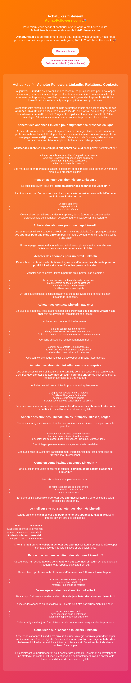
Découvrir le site (65, 51)
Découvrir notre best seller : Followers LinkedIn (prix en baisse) (65, 61)
